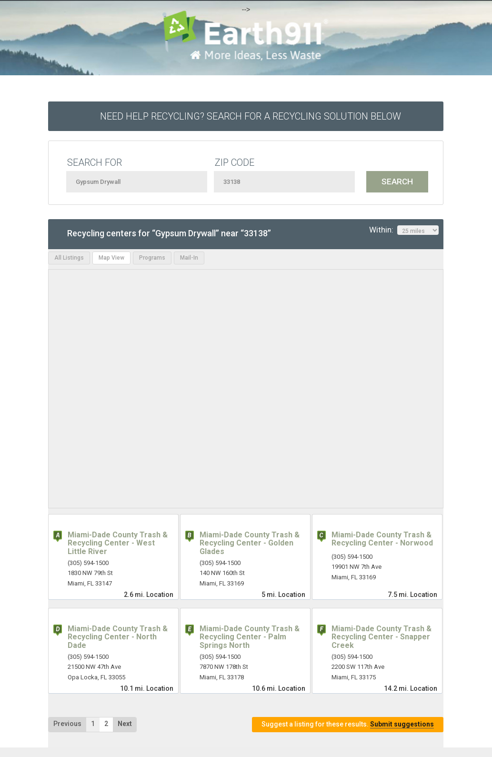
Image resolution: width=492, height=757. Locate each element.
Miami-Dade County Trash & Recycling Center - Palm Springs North (250, 637)
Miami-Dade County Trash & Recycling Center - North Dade (118, 637)
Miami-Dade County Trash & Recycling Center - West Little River (118, 543)
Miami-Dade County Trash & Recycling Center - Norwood (382, 539)
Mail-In (189, 257)
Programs (152, 257)
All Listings (69, 257)
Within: (404, 230)
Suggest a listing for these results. (347, 724)
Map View (111, 257)
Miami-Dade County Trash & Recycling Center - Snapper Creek (381, 637)
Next (125, 723)
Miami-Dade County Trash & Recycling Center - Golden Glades (250, 543)
